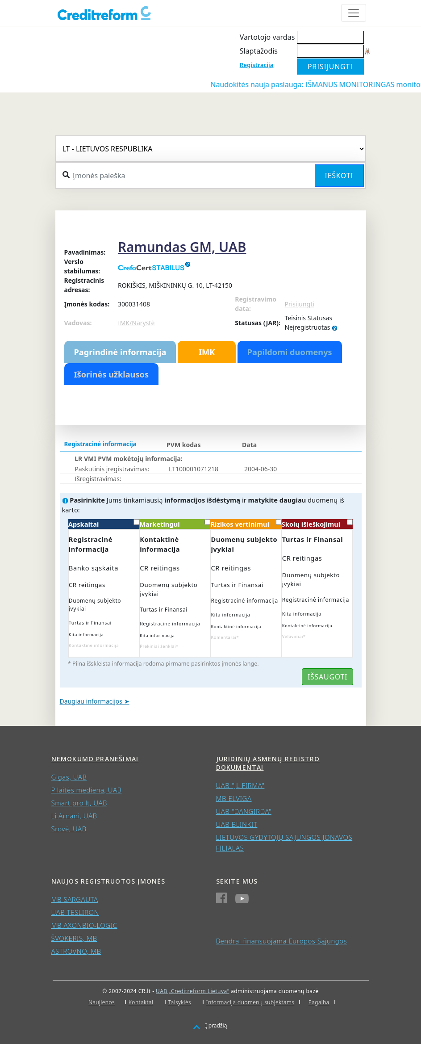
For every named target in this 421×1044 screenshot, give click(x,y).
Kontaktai (141, 1002)
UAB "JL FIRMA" (240, 785)
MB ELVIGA (234, 798)
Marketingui (174, 523)
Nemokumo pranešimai (95, 759)
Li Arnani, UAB (74, 815)
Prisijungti (299, 304)
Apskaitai (103, 523)
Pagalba (318, 1002)
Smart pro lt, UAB (79, 802)
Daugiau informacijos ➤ (94, 701)
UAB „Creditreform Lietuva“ (192, 991)
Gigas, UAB (69, 776)
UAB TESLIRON (75, 912)
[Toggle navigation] (353, 13)
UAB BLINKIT (237, 824)
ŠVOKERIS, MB (74, 938)
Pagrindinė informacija (120, 352)
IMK (207, 352)
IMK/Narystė (136, 323)
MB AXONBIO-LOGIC (84, 925)
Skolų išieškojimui (317, 523)
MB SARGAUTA (74, 899)
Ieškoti (339, 175)
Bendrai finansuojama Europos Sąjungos (281, 940)
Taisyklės (179, 1002)
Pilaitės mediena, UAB (86, 789)
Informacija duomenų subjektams (250, 1002)
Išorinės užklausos (111, 374)
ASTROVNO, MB (76, 951)
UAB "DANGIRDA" (243, 811)
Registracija (257, 65)
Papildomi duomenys (289, 352)
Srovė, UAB (69, 828)
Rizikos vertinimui (245, 523)
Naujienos (101, 1002)
